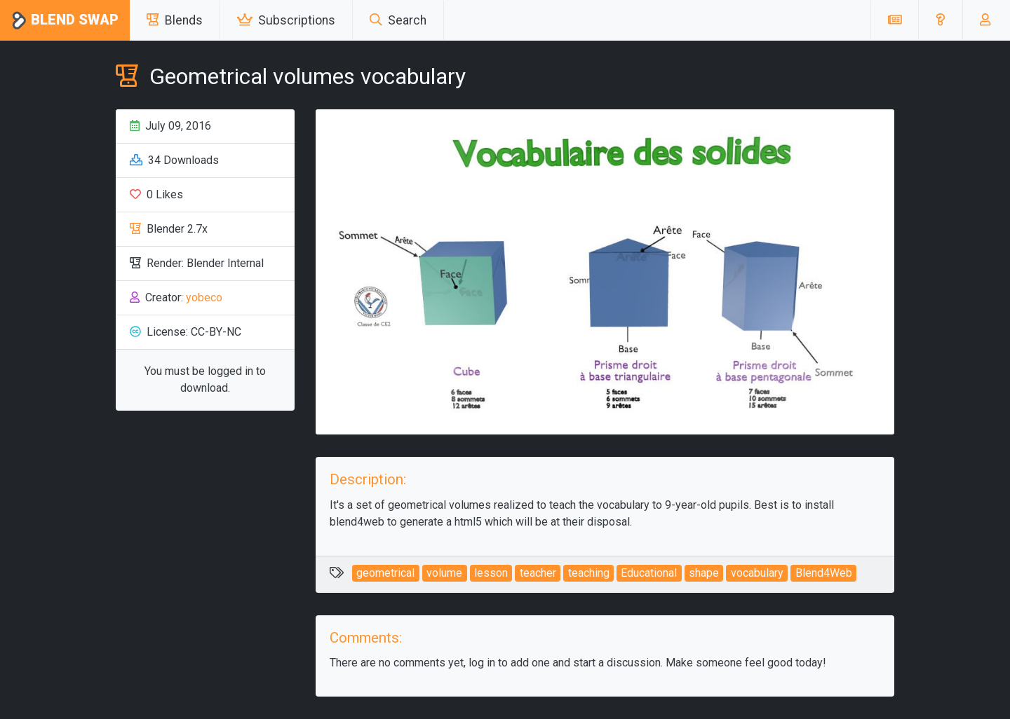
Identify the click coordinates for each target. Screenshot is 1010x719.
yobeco (204, 297)
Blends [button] (175, 20)
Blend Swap (65, 21)
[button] (940, 20)
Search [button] (398, 20)
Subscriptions (286, 20)
